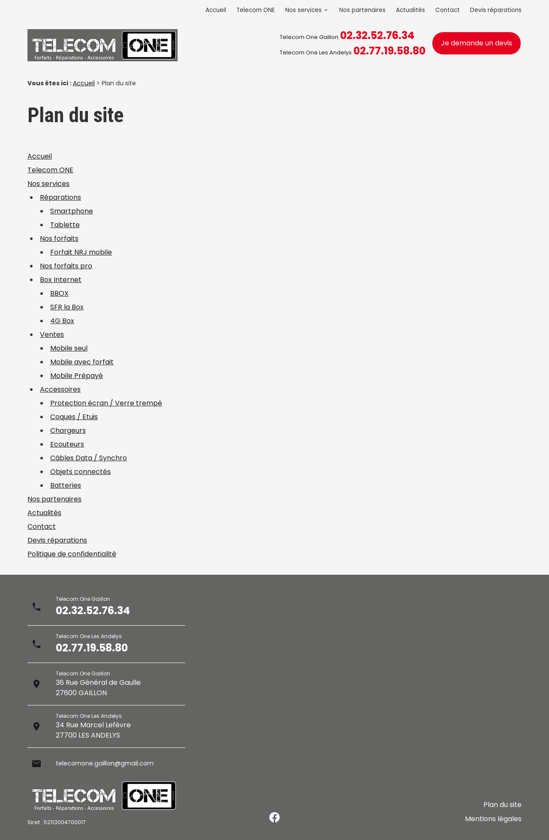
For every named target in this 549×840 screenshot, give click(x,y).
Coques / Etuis (74, 417)
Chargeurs (68, 430)
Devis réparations (496, 10)
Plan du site (502, 811)
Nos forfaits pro (66, 266)
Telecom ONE (255, 10)
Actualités (410, 10)
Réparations (60, 197)
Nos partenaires (362, 10)
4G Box (62, 321)
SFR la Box (67, 307)
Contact (447, 10)
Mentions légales (493, 821)
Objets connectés (80, 472)
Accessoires (60, 389)
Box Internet (60, 280)
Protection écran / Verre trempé (106, 403)
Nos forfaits (59, 238)
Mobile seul (68, 348)
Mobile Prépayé (76, 376)
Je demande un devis (476, 43)
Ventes (52, 334)
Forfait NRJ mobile (81, 252)
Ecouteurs (67, 444)
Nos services (303, 10)
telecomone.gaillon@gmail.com (109, 763)
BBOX (59, 293)
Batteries (65, 485)
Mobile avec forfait (82, 362)
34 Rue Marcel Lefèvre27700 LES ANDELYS (93, 730)
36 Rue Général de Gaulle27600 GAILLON (98, 688)
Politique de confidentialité (71, 554)
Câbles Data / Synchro (88, 458)
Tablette (65, 225)
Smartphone (71, 211)
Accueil (215, 10)
